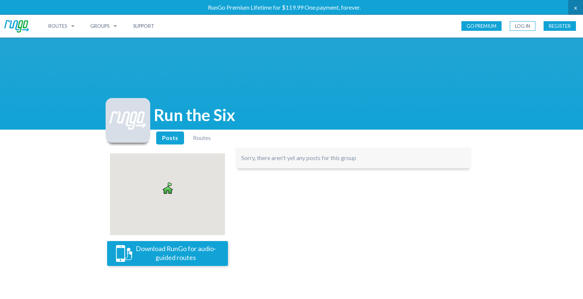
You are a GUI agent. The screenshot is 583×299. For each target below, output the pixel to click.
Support (143, 26)
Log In (522, 26)
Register (560, 26)
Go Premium (481, 26)
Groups (99, 26)
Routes (57, 26)
